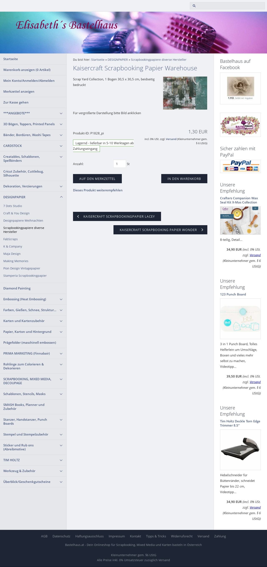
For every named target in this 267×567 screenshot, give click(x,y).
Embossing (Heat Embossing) (24, 299)
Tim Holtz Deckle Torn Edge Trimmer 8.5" (240, 423)
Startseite (10, 59)
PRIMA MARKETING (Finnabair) (26, 353)
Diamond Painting (16, 288)
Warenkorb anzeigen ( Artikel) (26, 70)
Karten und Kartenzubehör (23, 321)
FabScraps (10, 239)
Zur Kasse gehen (16, 102)
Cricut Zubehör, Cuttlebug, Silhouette (23, 173)
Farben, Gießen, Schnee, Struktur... (29, 310)
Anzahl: (78, 164)
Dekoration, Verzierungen (22, 186)
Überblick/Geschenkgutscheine (26, 482)
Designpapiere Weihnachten (23, 220)
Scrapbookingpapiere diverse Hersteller (23, 230)
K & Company (12, 246)
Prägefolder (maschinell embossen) (29, 342)
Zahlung (220, 536)
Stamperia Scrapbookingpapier (25, 276)
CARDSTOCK (12, 146)
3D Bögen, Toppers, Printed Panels (29, 124)
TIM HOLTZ (11, 460)
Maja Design (12, 254)
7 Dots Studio (12, 206)
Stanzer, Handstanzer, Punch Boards (25, 421)
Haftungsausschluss (89, 536)
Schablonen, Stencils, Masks (24, 394)
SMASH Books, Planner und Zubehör (23, 407)
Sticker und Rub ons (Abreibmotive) (18, 447)
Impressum (117, 536)
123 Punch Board (233, 294)
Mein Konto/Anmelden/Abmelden (29, 80)
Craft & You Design (16, 213)
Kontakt (135, 536)
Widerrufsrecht (182, 536)
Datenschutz (61, 536)
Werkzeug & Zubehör (19, 471)
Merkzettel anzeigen (18, 91)
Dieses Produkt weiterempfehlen (98, 190)
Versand (171, 139)
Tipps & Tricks (156, 536)
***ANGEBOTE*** (16, 113)
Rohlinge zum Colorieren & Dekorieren (23, 366)
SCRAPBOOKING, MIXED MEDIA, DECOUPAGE (27, 381)
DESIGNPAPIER (14, 197)
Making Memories (15, 261)
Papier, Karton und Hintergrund (27, 332)
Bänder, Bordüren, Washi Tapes (26, 135)
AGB (44, 536)
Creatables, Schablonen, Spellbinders (21, 158)
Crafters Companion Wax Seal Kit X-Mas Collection (239, 200)
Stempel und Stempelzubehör (25, 434)
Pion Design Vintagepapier (21, 268)
